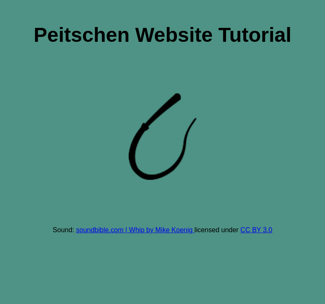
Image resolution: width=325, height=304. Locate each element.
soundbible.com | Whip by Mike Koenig (135, 229)
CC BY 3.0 (256, 229)
